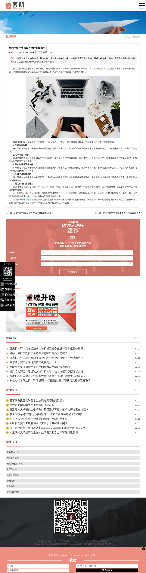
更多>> (137, 338)
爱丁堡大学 (12, 469)
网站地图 (90, 541)
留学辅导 (11, 486)
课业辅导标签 (102, 541)
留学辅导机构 (13, 492)
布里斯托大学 (13, 458)
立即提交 (73, 272)
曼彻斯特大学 (13, 452)
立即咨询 (107, 570)
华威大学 (11, 481)
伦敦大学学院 (13, 475)
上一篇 (29, 213)
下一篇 (117, 213)
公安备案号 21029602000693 (72, 541)
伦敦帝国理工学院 (15, 463)
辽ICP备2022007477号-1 (47, 541)
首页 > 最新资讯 (133, 37)
